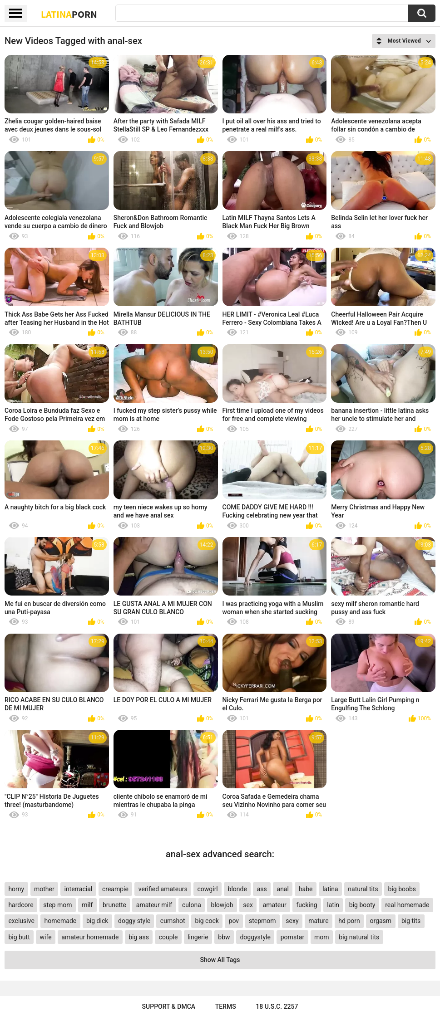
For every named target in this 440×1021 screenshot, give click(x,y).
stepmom (262, 920)
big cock (206, 920)
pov (234, 920)
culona (191, 905)
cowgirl (208, 889)
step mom (57, 905)
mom (321, 937)
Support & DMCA (168, 1006)
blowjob (222, 905)
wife (46, 937)
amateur (275, 905)
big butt (19, 937)
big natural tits (359, 937)
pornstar (293, 937)
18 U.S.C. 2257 (277, 1006)
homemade (60, 920)
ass (262, 889)
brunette (114, 905)
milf (87, 905)
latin (333, 905)
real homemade (407, 905)
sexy (292, 920)
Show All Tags (220, 959)
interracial (78, 889)
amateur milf (154, 905)
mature (318, 920)
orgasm (381, 920)
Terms (225, 1006)
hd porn (349, 920)
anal (283, 889)
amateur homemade (90, 937)
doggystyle (255, 937)
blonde (237, 889)
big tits (410, 920)
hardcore (20, 905)
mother (44, 889)
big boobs (402, 889)
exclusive (21, 920)
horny (16, 889)
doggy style (134, 920)
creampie (115, 889)
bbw (224, 937)
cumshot (172, 920)
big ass (139, 937)
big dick (97, 920)
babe (306, 889)
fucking (306, 905)
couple (168, 937)
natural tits (363, 889)
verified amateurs (163, 889)
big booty (362, 905)
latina (330, 889)
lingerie (198, 937)
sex (248, 905)
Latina (69, 14)
